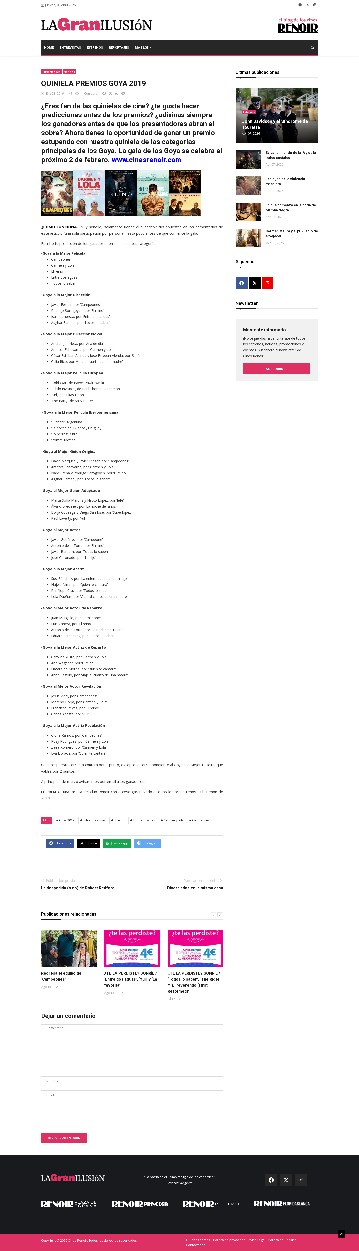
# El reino (117, 820)
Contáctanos (195, 1245)
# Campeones (199, 820)
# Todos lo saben (142, 820)
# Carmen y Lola (172, 820)
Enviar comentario (63, 1138)
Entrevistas (70, 47)
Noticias (69, 72)
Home (49, 47)
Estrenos (95, 47)
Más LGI (143, 47)
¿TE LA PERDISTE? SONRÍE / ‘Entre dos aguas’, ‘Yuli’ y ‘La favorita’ (130, 979)
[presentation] (79, 1114)
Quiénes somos (198, 1240)
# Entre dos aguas (92, 820)
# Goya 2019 (65, 820)
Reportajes (119, 47)
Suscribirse (276, 368)
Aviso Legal (256, 1240)
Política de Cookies (282, 1240)
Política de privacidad (229, 1240)
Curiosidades (51, 72)
